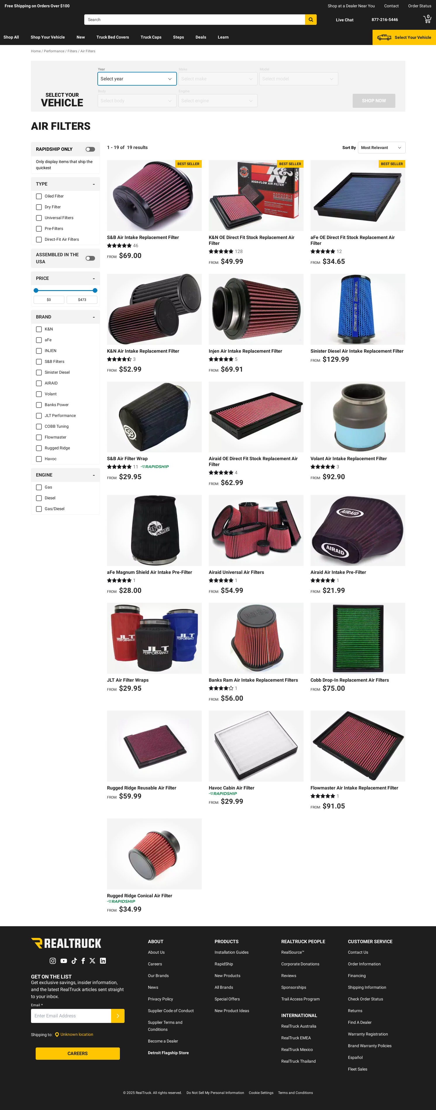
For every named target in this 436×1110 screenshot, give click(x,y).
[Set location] (74, 1035)
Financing (357, 975)
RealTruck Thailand (298, 1061)
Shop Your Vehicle (48, 37)
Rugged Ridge (57, 448)
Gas (48, 487)
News (153, 987)
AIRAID (51, 383)
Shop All (11, 37)
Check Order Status (365, 999)
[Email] (71, 1016)
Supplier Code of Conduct (171, 1010)
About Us (156, 952)
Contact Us (358, 952)
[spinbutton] (49, 300)
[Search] (200, 19)
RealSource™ (292, 952)
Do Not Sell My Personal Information (215, 1093)
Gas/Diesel (54, 508)
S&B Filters (54, 361)
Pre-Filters (54, 228)
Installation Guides (232, 952)
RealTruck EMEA (296, 1037)
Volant (51, 394)
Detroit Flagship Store (168, 1052)
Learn (223, 37)
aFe (48, 339)
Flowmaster (55, 437)
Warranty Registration (368, 1034)
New (81, 37)
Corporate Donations (300, 964)
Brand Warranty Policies (370, 1045)
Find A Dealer (360, 1022)
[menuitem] (11, 37)
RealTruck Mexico (297, 1049)
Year (101, 69)
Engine (184, 91)
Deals (201, 37)
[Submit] (118, 1016)
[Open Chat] (340, 19)
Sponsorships (293, 987)
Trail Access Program (300, 999)
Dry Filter (53, 207)
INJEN (50, 350)
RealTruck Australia (298, 1026)
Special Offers (227, 999)
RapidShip (224, 964)
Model (264, 69)
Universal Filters (59, 217)
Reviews (288, 975)
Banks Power (57, 404)
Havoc (50, 458)
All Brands (224, 987)
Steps (178, 37)
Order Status (419, 6)
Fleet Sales (357, 1069)
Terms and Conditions (295, 1093)
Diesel (50, 498)
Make (183, 69)
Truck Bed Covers (112, 37)
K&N (49, 329)
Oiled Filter (54, 196)
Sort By (349, 147)
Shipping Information (367, 987)
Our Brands (158, 975)
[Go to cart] (427, 19)
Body (102, 91)
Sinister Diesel (57, 372)
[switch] (66, 149)
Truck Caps (151, 37)
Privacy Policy (160, 999)
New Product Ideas (232, 1010)
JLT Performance (60, 415)
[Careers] (78, 1053)
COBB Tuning (57, 426)
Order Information (364, 964)
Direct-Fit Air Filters (62, 239)
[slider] (36, 290)
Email (37, 1005)
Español (355, 1057)
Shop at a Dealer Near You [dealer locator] (351, 6)
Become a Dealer (163, 1041)
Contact (391, 6)
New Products (227, 975)
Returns (355, 1010)
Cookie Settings (261, 1093)
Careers (155, 964)
